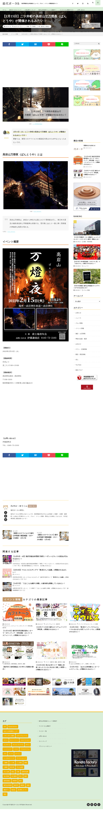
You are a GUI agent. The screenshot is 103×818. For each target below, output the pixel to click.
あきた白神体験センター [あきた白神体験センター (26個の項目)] (11, 740)
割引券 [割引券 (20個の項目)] (12, 776)
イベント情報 (25, 28)
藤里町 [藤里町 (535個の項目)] (22, 794)
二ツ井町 (95, 626)
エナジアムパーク (50, 626)
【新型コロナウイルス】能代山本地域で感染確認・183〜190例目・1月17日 (23, 536)
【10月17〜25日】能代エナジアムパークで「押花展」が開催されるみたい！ (92, 174)
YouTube (78, 367)
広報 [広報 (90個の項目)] (18, 780)
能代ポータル (15, 813)
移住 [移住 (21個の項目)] (20, 789)
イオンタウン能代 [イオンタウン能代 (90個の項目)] (9, 744)
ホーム (5, 10)
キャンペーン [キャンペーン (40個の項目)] (14, 749)
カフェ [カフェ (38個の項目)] (6, 749)
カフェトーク (15, 628)
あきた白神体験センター (77, 669)
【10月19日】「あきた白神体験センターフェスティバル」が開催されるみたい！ (84, 675)
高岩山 (47, 28)
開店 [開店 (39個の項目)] (5, 803)
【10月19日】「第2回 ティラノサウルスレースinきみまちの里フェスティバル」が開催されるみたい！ (84, 632)
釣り (94, 669)
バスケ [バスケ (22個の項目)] (16, 758)
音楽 (64, 668)
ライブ (47, 668)
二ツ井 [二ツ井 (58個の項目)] (12, 771)
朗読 (56, 668)
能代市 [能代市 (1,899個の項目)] (16, 794)
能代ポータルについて (17, 10)
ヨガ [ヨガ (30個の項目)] (5, 762)
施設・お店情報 (80, 336)
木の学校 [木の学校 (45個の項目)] (6, 785)
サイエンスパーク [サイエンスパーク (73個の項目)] (18, 753)
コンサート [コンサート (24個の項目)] (7, 753)
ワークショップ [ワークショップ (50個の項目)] (21, 767)
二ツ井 (38, 28)
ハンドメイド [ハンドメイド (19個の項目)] (8, 758)
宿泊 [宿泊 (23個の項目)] (12, 780)
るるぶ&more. (37, 213)
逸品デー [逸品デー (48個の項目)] (6, 798)
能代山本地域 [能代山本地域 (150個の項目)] (8, 794)
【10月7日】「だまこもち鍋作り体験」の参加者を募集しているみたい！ (39, 585)
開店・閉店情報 (88, 243)
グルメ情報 (87, 292)
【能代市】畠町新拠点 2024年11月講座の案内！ (18, 674)
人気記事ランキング (33, 10)
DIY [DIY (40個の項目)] (5, 735)
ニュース (86, 268)
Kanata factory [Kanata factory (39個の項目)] (12, 735)
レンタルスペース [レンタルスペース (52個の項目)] (9, 767)
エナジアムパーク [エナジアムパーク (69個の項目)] (22, 744)
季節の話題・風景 (81, 341)
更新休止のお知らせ (89, 147)
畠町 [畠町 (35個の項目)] (25, 785)
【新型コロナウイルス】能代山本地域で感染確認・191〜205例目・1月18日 (48, 538)
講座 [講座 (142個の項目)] (28, 794)
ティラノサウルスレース (85, 626)
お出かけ (78, 346)
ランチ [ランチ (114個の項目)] (11, 762)
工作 (91, 669)
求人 (77, 362)
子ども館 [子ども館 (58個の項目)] (6, 780)
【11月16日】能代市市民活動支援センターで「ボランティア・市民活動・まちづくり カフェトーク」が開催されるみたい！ (92, 162)
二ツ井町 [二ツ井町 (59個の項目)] (19, 771)
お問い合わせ (91, 10)
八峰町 (87, 669)
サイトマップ (43, 750)
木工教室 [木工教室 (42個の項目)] (14, 785)
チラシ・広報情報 (81, 351)
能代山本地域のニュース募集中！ (53, 10)
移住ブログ (79, 372)
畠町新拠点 (14, 669)
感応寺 (52, 668)
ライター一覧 (43, 740)
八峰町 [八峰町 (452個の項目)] (6, 776)
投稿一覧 (32, 508)
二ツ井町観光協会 (37, 126)
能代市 (43, 28)
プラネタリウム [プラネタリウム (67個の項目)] (25, 758)
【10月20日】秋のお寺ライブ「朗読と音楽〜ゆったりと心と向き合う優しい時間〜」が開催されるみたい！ (51, 674)
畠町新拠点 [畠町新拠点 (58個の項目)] (7, 789)
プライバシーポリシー (45, 755)
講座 (24, 669)
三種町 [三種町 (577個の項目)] (6, 771)
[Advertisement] (36, 69)
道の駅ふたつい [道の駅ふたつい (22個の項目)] (22, 798)
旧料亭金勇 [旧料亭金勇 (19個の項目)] (25, 780)
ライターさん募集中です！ (75, 10)
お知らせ (78, 315)
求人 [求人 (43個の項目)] (20, 785)
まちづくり (7, 628)
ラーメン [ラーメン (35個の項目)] (18, 762)
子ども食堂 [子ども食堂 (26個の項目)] (20, 776)
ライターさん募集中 (45, 735)
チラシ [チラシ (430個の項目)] (28, 753)
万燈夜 (34, 28)
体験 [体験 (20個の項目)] (25, 771)
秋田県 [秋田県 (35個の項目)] (15, 789)
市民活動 (30, 628)
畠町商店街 (7, 669)
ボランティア (23, 628)
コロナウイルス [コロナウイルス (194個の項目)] (25, 749)
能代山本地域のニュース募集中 (48, 730)
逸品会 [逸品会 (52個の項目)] (13, 798)
